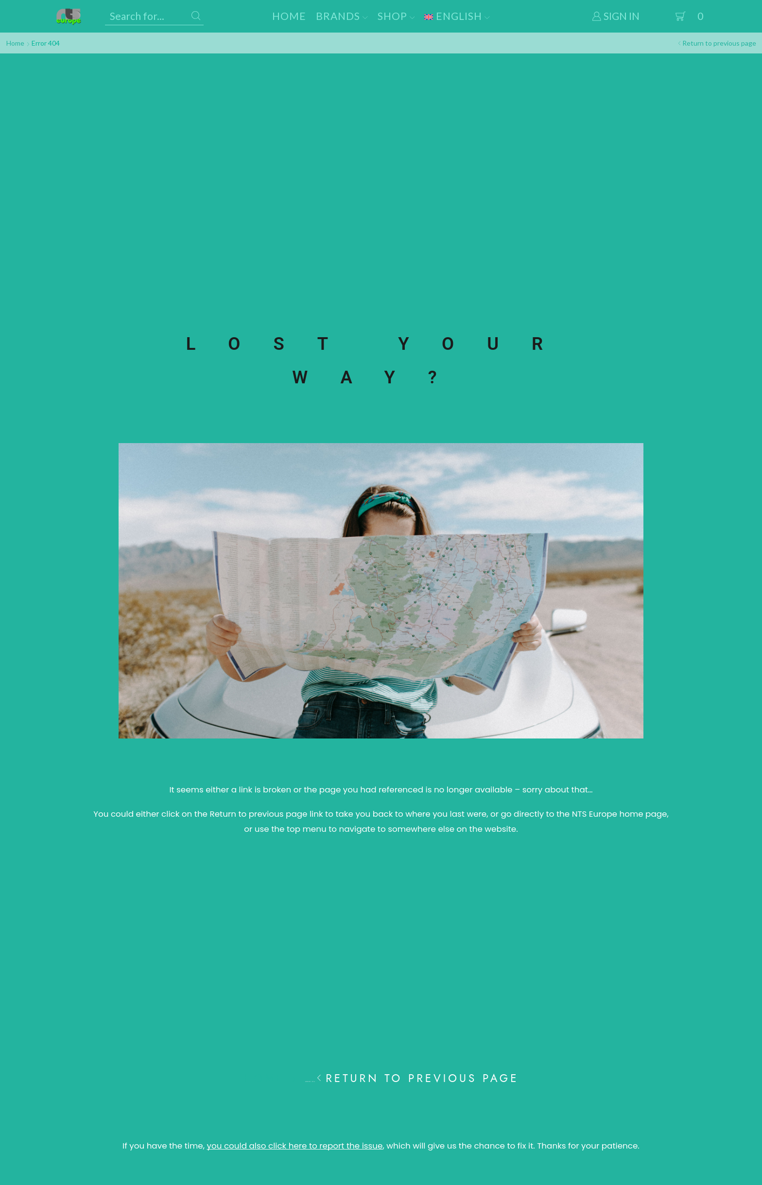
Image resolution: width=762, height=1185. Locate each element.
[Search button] (196, 16)
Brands (342, 16)
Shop (396, 16)
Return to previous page (719, 43)
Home (289, 16)
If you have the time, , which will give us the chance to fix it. (328, 1145)
